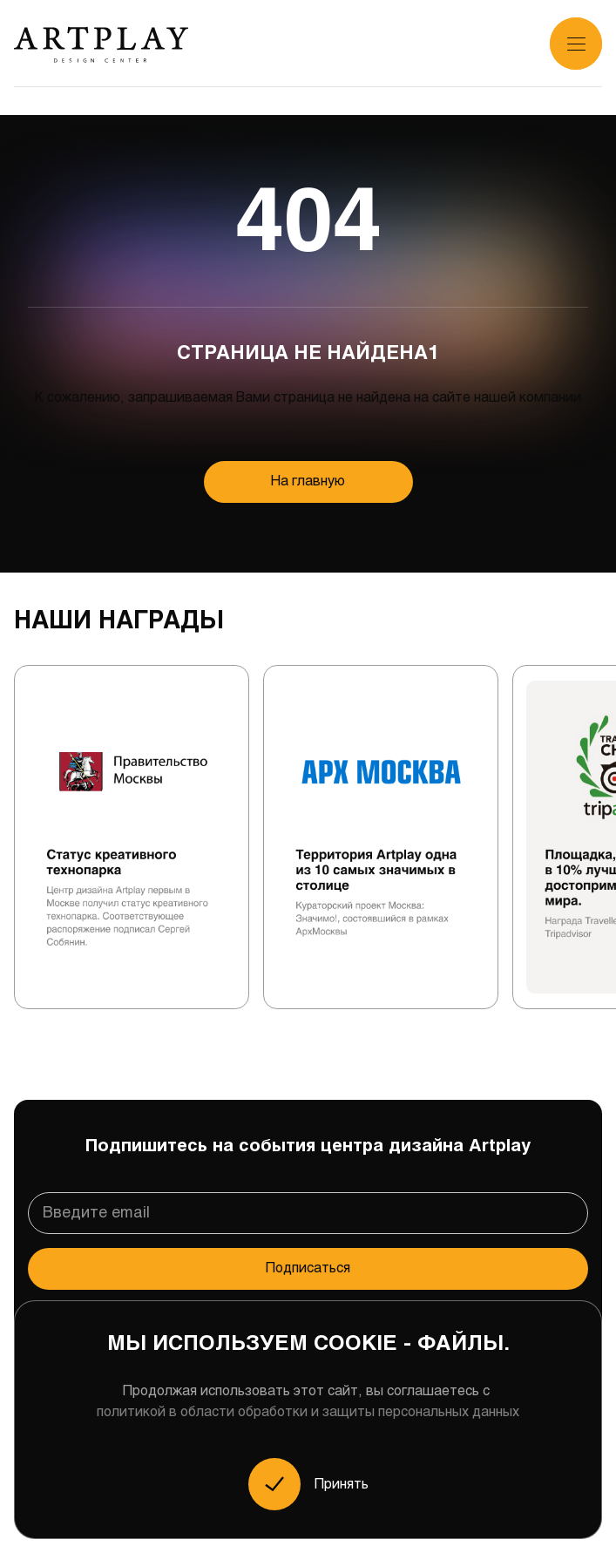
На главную (308, 481)
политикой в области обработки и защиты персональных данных (308, 1412)
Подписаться (308, 1268)
